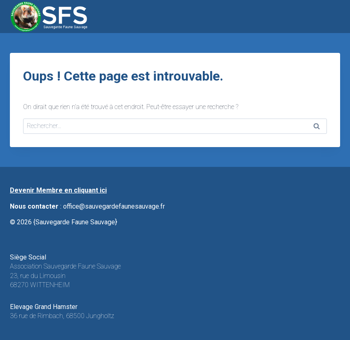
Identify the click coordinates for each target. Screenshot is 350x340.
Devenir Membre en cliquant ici (58, 190)
